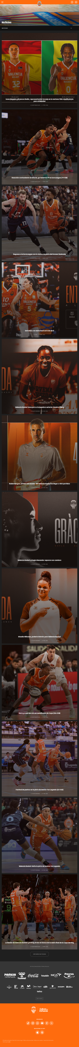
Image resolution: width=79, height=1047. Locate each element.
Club (35, 334)
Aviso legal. (20, 1040)
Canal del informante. (48, 1040)
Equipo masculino (35, 105)
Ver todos (39, 998)
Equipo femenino (35, 411)
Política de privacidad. (28, 1040)
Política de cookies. (38, 1040)
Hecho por (7, 1042)
